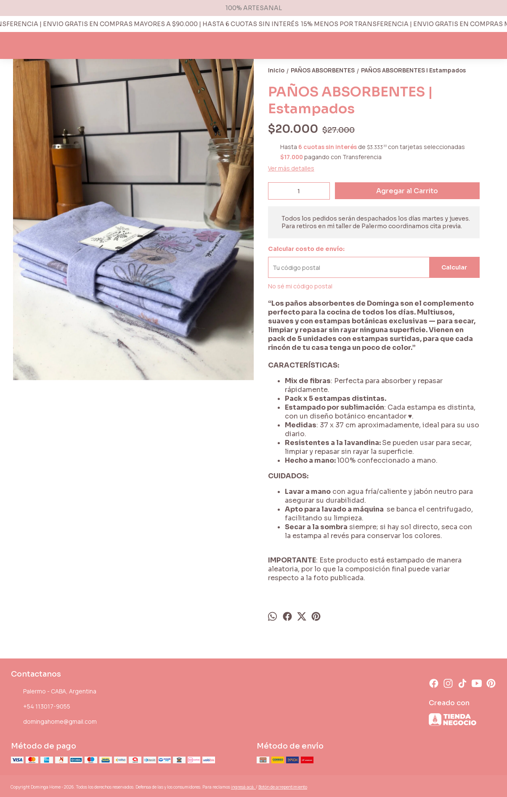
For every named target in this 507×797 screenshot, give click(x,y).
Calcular (454, 267)
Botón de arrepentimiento (282, 787)
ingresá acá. (243, 787)
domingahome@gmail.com (54, 722)
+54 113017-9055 (40, 707)
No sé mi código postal (300, 286)
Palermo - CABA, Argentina (53, 692)
